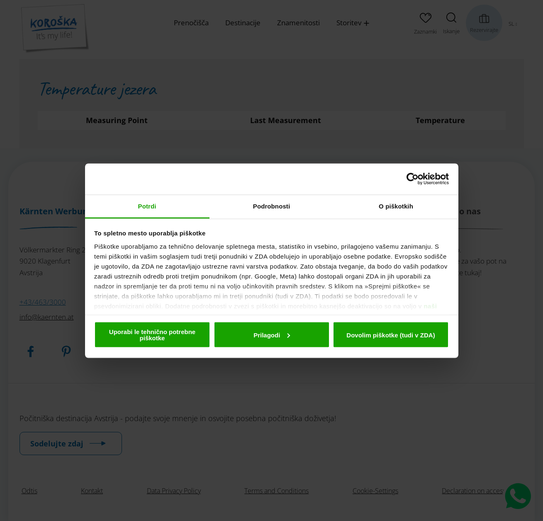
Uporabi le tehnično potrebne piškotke (152, 335)
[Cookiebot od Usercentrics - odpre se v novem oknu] (412, 179)
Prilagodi (271, 334)
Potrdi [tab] (147, 205)
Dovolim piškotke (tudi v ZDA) (390, 334)
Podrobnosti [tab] (271, 205)
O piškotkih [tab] (396, 205)
